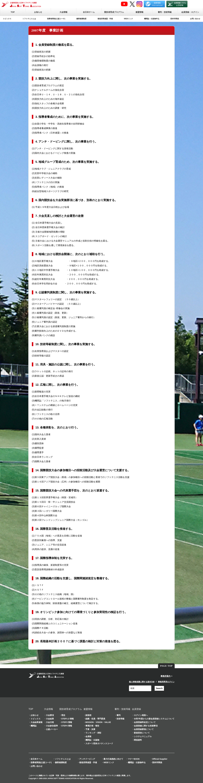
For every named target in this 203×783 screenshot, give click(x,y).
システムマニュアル (143, 736)
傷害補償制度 (81, 19)
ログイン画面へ (141, 715)
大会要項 (50, 715)
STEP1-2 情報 (67, 719)
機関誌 (34, 726)
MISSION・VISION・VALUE (98, 722)
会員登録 (136, 709)
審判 (119, 715)
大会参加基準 (52, 726)
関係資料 (138, 740)
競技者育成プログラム (114, 12)
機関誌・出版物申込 (151, 19)
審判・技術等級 (165, 12)
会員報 (88, 736)
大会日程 (50, 722)
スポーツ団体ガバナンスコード (99, 743)
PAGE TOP (166, 666)
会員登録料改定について (145, 722)
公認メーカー (52, 729)
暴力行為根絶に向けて (113, 759)
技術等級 (120, 719)
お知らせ (38, 12)
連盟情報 (139, 12)
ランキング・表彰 (93, 733)
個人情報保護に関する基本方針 (142, 682)
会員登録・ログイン (190, 12)
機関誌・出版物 (92, 740)
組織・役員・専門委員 (95, 719)
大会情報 (63, 12)
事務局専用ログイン (166, 682)
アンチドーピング (87, 759)
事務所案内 (165, 676)
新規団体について (142, 733)
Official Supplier (159, 759)
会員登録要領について (144, 729)
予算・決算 (90, 729)
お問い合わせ (195, 19)
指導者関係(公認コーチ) (56, 19)
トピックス (7, 19)
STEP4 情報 (66, 726)
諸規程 (88, 715)
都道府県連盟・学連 (105, 19)
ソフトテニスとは (29, 19)
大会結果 (50, 719)
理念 (63, 715)
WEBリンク (128, 19)
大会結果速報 (36, 722)
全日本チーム (89, 12)
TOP (13, 12)
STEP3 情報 (66, 722)
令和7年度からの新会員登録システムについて (154, 719)
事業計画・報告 (92, 726)
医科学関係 (174, 19)
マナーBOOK (134, 759)
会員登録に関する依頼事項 (146, 726)
